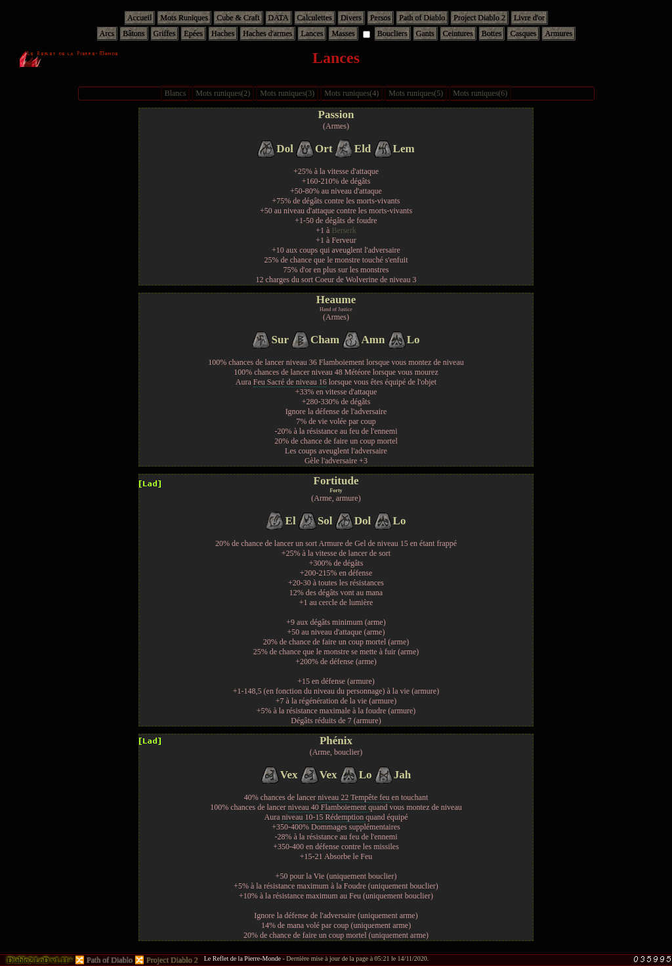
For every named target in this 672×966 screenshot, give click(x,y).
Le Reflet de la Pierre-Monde (242, 958)
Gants (425, 33)
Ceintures (458, 33)
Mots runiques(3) (287, 93)
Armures (558, 33)
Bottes (492, 33)
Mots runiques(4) (351, 93)
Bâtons (133, 33)
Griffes (165, 33)
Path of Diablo (422, 17)
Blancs (175, 93)
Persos (380, 17)
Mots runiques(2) (223, 93)
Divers (351, 17)
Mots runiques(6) (480, 93)
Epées (193, 33)
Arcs (107, 33)
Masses (342, 33)
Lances (312, 33)
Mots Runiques (184, 17)
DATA (278, 17)
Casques (523, 33)
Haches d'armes (267, 33)
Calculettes (314, 17)
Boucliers (392, 33)
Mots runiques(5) (415, 93)
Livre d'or (529, 17)
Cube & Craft (238, 17)
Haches (222, 33)
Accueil (139, 17)
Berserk (343, 230)
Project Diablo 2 (479, 17)
